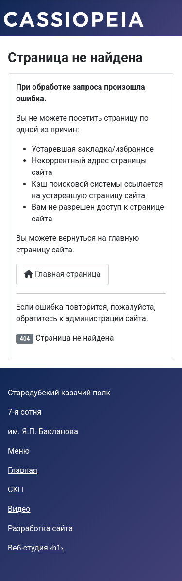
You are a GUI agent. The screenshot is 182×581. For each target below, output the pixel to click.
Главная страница (62, 274)
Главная (22, 470)
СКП (15, 489)
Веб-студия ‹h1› (35, 547)
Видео (19, 509)
